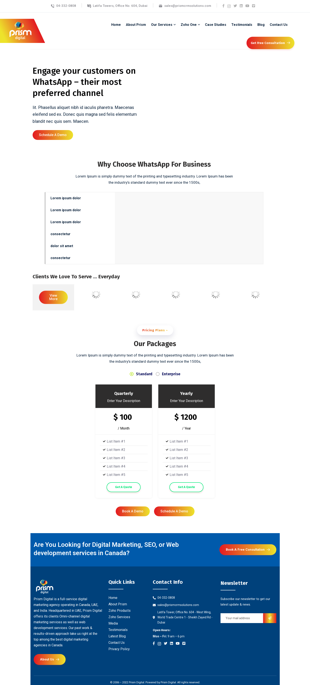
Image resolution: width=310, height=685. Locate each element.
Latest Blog (117, 636)
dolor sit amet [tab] (61, 246)
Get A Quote (123, 487)
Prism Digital (168, 682)
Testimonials (118, 630)
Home (112, 598)
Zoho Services (119, 617)
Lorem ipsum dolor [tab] (65, 198)
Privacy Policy (119, 649)
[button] (53, 135)
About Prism (117, 604)
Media (113, 623)
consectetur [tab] (60, 234)
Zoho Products (119, 611)
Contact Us (116, 643)
